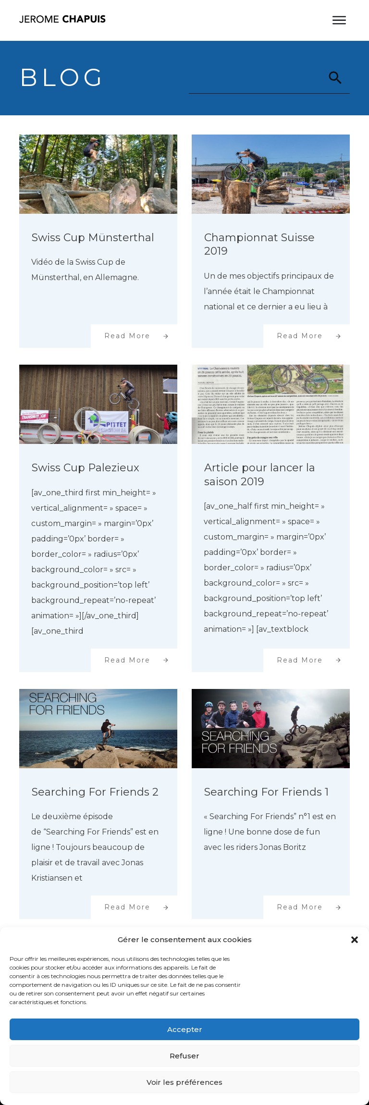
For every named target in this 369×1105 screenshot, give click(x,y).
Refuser (184, 1055)
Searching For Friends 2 (95, 792)
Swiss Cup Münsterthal (93, 237)
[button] (354, 940)
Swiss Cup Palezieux (85, 467)
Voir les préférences (184, 1082)
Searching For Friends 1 (266, 792)
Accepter (184, 1029)
